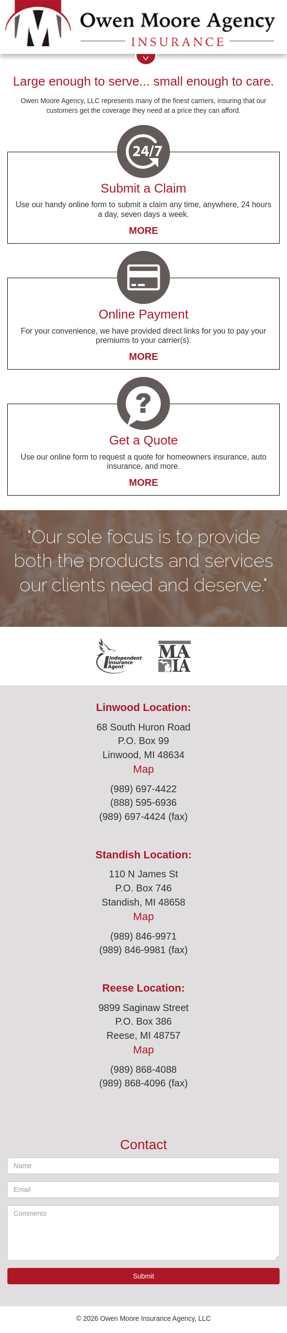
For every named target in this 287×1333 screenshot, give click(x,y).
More (143, 230)
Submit (143, 1276)
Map (143, 769)
